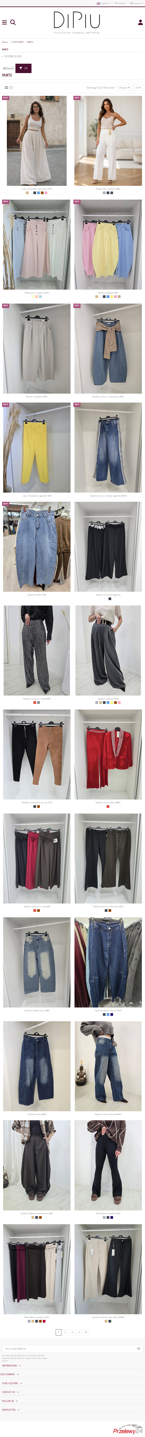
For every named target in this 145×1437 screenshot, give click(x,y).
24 (138, 87)
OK (23, 68)
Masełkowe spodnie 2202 (37, 1317)
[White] (31, 192)
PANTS (5, 49)
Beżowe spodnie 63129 (36, 396)
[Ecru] (33, 296)
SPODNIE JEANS (13, 56)
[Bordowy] (44, 1321)
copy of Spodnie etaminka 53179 (37, 189)
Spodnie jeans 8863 (37, 1114)
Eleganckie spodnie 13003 (108, 189)
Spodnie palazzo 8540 (108, 698)
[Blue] (38, 192)
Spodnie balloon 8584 (108, 292)
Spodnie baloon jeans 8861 (36, 1010)
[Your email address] (68, 1348)
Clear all (8, 68)
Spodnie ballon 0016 (37, 594)
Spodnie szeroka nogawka (108, 594)
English (103, 3)
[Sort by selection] (124, 88)
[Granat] (111, 1014)
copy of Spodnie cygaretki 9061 (37, 495)
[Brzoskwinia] (36, 296)
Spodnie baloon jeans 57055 (108, 1010)
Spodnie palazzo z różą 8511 (37, 906)
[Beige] (27, 192)
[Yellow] (111, 296)
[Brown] (42, 192)
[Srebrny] (38, 702)
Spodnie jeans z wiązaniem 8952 (108, 396)
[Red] (34, 702)
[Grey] (104, 192)
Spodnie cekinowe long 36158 (36, 698)
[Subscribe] (139, 1348)
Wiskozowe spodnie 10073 (37, 292)
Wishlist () (121, 3)
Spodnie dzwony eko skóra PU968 (108, 1317)
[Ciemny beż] (119, 296)
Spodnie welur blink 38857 (108, 802)
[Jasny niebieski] (40, 296)
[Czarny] (34, 192)
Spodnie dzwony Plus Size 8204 (108, 906)
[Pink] (46, 192)
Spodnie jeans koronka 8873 (108, 1114)
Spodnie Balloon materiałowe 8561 (37, 1213)
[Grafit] (111, 192)
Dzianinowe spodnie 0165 (108, 1213)
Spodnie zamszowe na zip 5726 (37, 802)
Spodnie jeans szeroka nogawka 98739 (108, 495)
